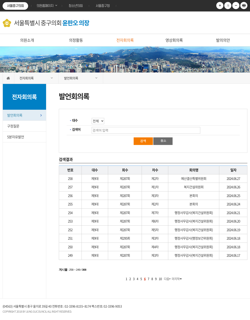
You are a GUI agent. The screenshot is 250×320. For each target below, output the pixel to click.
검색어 (76, 129)
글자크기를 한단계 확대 (219, 5)
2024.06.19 (233, 229)
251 (70, 238)
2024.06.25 (233, 195)
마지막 (175, 279)
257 (70, 187)
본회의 (193, 195)
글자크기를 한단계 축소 (235, 5)
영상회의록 (174, 40)
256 (70, 195)
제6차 (155, 221)
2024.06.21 (233, 212)
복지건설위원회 (194, 187)
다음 (166, 279)
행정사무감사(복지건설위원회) (194, 212)
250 (70, 246)
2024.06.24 (233, 204)
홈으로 (8, 78)
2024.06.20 (233, 221)
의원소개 (27, 40)
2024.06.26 (233, 187)
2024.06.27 (233, 178)
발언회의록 (14, 115)
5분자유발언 (15, 136)
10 (160, 279)
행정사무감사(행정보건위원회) (194, 238)
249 (70, 255)
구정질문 (13, 126)
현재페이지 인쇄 (243, 5)
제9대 (94, 178)
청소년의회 (76, 6)
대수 (75, 120)
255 (70, 204)
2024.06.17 (233, 255)
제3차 (155, 195)
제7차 (155, 212)
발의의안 (223, 40)
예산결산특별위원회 (193, 178)
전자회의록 (125, 40)
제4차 (155, 246)
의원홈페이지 (45, 6)
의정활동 (76, 40)
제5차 (155, 229)
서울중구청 (103, 6)
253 (70, 221)
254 (70, 212)
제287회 (125, 178)
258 (70, 178)
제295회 (125, 238)
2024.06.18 (233, 238)
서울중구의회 (15, 6)
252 (70, 229)
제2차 (155, 178)
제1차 (155, 187)
